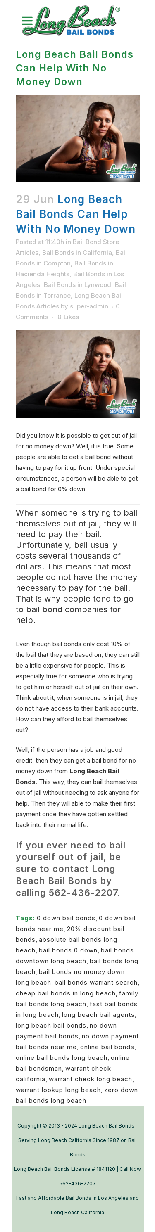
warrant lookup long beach (58, 1090)
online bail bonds (107, 1047)
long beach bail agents (98, 1015)
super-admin (89, 306)
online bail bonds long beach (61, 1057)
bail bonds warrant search (96, 982)
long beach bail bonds (51, 1025)
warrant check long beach (90, 1079)
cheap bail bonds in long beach (66, 993)
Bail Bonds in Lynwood (77, 285)
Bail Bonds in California (77, 252)
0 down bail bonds (66, 918)
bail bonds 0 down (68, 950)
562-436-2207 (83, 892)
